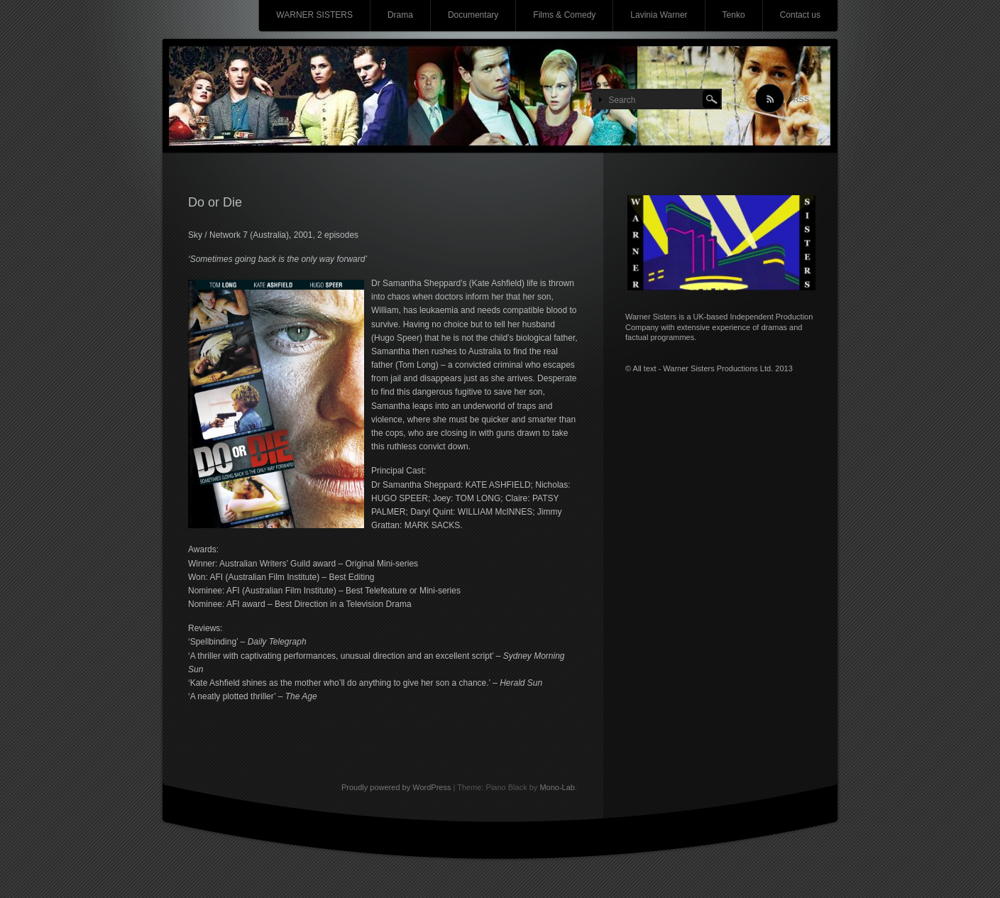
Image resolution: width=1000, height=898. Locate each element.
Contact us (800, 15)
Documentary (473, 15)
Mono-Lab (557, 787)
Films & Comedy (564, 15)
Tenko (733, 15)
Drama (400, 15)
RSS (801, 99)
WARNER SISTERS (314, 15)
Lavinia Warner (658, 15)
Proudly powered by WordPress (396, 787)
